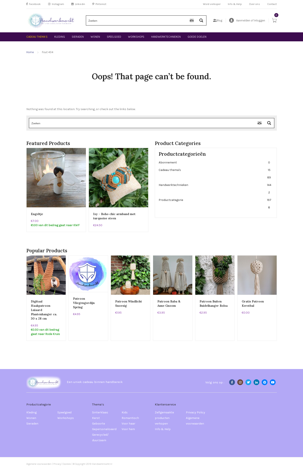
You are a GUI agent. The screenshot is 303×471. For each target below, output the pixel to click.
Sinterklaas (100, 412)
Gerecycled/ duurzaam (100, 437)
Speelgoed (114, 36)
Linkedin (78, 4)
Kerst (96, 418)
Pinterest (99, 4)
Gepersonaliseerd (104, 429)
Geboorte (98, 423)
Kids (125, 412)
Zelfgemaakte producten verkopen (164, 418)
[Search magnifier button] (201, 20)
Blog (217, 20)
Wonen (95, 36)
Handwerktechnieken (166, 36)
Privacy (57, 464)
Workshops (136, 36)
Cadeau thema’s (37, 36)
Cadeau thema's (215, 173)
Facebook (33, 4)
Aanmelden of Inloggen (247, 20)
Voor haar (128, 423)
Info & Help (235, 4)
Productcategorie (215, 203)
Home (30, 52)
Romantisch (130, 418)
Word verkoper (212, 4)
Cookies (67, 464)
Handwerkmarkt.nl (102, 464)
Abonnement (215, 162)
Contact (272, 4)
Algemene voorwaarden (195, 420)
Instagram (56, 4)
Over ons (254, 4)
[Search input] (136, 20)
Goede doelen (197, 36)
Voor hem (128, 429)
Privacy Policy (195, 412)
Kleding (59, 36)
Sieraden (78, 36)
